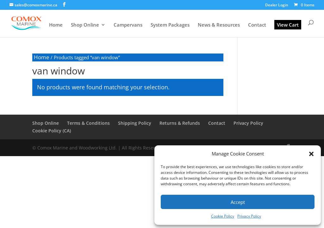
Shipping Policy (134, 123)
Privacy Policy (249, 216)
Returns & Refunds (179, 123)
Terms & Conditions (88, 123)
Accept (238, 202)
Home (56, 25)
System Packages (170, 25)
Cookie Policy (222, 216)
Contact (257, 25)
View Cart (288, 25)
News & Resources (219, 25)
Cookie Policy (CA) (51, 131)
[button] (311, 154)
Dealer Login (276, 5)
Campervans (128, 25)
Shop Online (85, 25)
